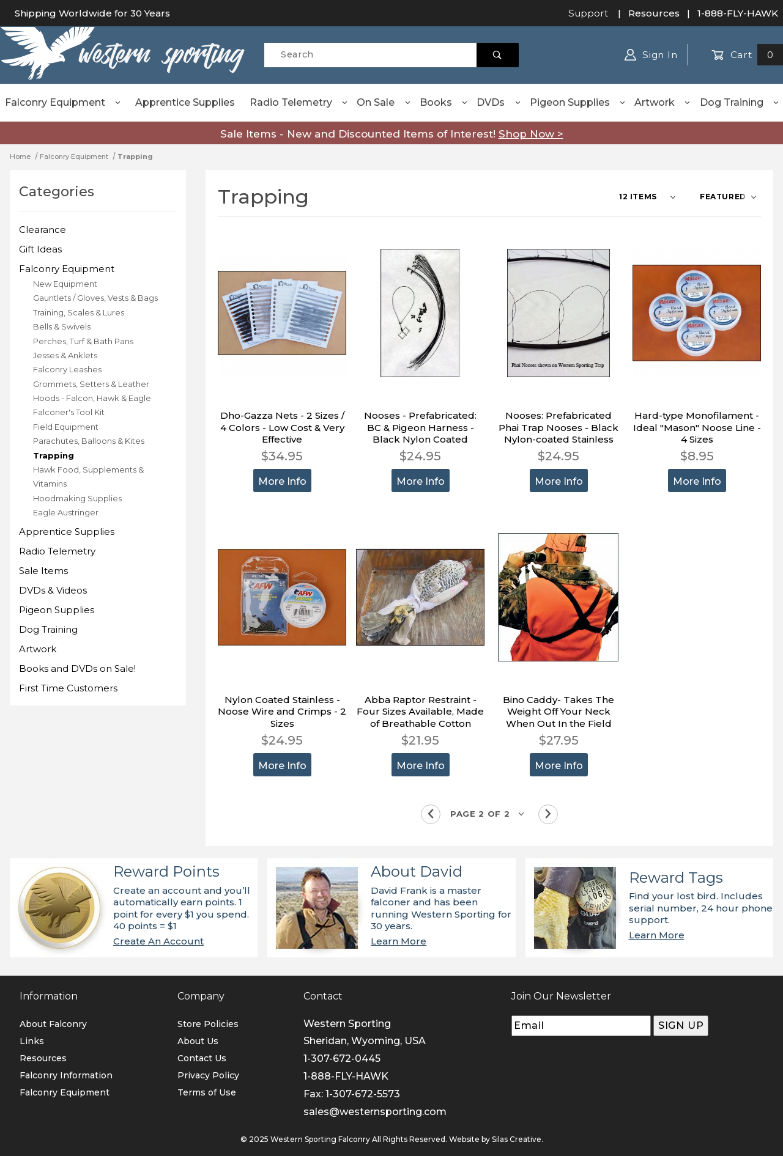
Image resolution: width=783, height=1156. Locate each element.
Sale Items (43, 570)
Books (444, 102)
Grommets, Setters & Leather (91, 384)
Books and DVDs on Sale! (77, 668)
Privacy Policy (208, 1075)
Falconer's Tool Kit (69, 412)
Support (588, 13)
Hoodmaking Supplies (77, 498)
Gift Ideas (40, 249)
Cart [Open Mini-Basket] (747, 54)
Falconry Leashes (67, 369)
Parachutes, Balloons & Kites (88, 441)
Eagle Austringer (65, 512)
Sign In (651, 55)
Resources (654, 13)
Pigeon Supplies (578, 102)
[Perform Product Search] (498, 55)
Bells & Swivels (62, 326)
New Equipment (65, 284)
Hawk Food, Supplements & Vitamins (88, 476)
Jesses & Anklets (65, 355)
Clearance (42, 229)
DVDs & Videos (53, 590)
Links (32, 1041)
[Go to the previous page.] (430, 814)
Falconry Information (66, 1075)
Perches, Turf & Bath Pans (83, 341)
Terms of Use (206, 1092)
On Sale (384, 102)
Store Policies (208, 1023)
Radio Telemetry (299, 102)
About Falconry (53, 1023)
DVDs (499, 102)
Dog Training (740, 102)
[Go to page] (489, 813)
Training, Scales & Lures (78, 312)
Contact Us (201, 1058)
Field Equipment (65, 427)
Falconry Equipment (63, 102)
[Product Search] (370, 55)
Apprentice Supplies (185, 102)
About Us (197, 1041)
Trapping (53, 455)
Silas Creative (516, 1139)
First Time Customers (68, 688)
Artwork (662, 102)
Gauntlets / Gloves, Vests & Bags (95, 298)
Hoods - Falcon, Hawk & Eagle (92, 398)
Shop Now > (531, 134)
